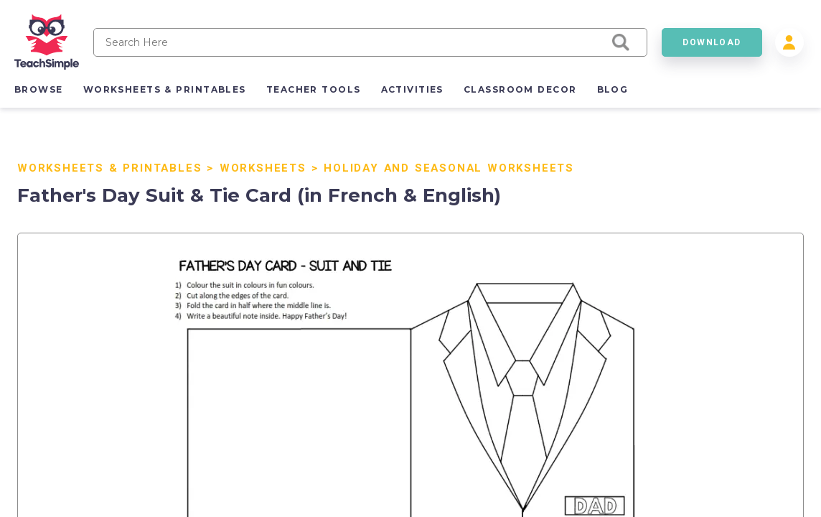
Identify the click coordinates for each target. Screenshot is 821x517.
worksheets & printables (164, 89)
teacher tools (313, 89)
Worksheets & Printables (109, 168)
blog (613, 89)
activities (412, 89)
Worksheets (263, 168)
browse (38, 89)
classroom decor (520, 89)
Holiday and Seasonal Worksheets (449, 168)
